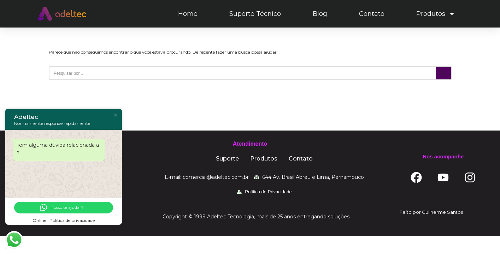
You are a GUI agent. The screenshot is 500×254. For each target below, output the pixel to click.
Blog (320, 14)
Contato (371, 14)
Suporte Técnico (255, 14)
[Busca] (242, 73)
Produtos (435, 13)
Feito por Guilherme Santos (431, 230)
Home (188, 14)
